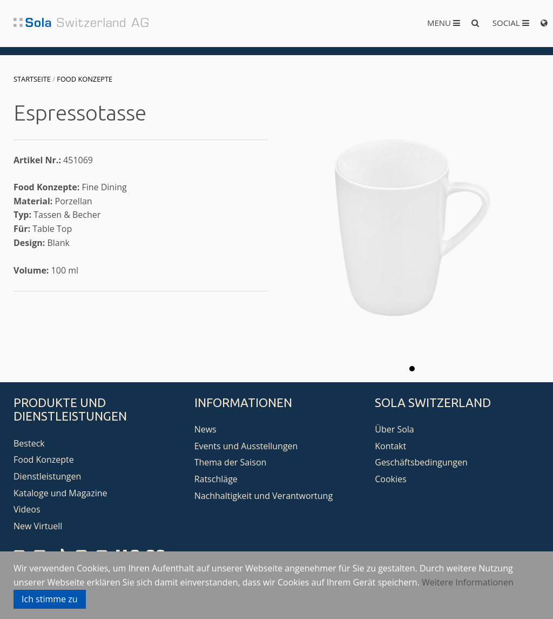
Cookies (390, 479)
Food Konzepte (84, 79)
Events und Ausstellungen (246, 446)
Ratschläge (216, 479)
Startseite (32, 79)
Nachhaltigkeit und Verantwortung (263, 496)
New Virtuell (38, 526)
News (205, 429)
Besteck (29, 443)
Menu (443, 22)
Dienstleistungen (47, 476)
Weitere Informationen (468, 582)
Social (511, 22)
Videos (27, 509)
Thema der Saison (230, 462)
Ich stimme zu (50, 599)
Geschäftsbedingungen (421, 462)
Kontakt (390, 446)
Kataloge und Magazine (60, 493)
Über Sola (394, 429)
